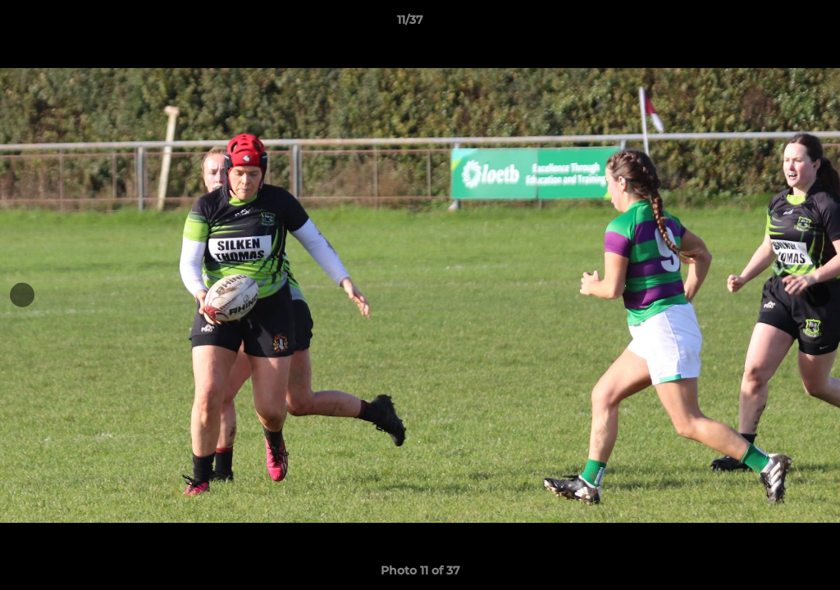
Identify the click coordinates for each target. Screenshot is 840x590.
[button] (771, 23)
